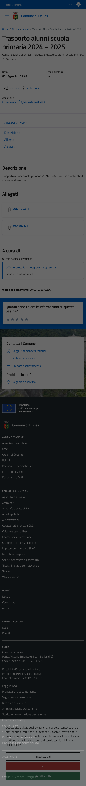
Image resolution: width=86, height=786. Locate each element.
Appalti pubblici (11, 514)
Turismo (6, 571)
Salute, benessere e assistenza (20, 560)
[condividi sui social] (10, 88)
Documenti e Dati (12, 477)
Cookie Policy (10, 726)
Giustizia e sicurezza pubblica (19, 543)
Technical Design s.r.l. (26, 777)
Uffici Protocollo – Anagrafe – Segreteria (31, 267)
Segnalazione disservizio (16, 697)
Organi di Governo (12, 454)
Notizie (6, 596)
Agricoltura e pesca (13, 497)
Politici (6, 460)
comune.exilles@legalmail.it (24, 673)
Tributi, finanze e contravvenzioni (21, 565)
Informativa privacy (13, 720)
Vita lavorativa (10, 577)
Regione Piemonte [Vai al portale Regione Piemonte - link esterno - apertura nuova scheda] (13, 4)
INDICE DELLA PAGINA (43, 123)
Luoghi (6, 627)
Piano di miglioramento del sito (20, 743)
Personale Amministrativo (17, 466)
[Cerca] (76, 16)
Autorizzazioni (10, 520)
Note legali (8, 731)
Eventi (6, 633)
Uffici (5, 449)
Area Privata (9, 756)
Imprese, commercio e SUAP (18, 548)
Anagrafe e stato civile (15, 508)
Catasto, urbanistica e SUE (18, 525)
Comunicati (8, 602)
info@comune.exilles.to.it (25, 669)
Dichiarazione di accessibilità (18, 737)
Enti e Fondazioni (12, 472)
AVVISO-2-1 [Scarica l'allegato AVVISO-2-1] (20, 226)
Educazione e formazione (17, 537)
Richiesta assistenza (14, 703)
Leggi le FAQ (9, 686)
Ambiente (8, 503)
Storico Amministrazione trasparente (24, 714)
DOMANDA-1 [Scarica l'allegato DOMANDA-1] (20, 209)
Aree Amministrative (14, 443)
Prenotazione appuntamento (19, 691)
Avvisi (5, 608)
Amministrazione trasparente (19, 708)
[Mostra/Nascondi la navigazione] (7, 15)
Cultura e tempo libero (15, 531)
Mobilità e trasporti (13, 554)
